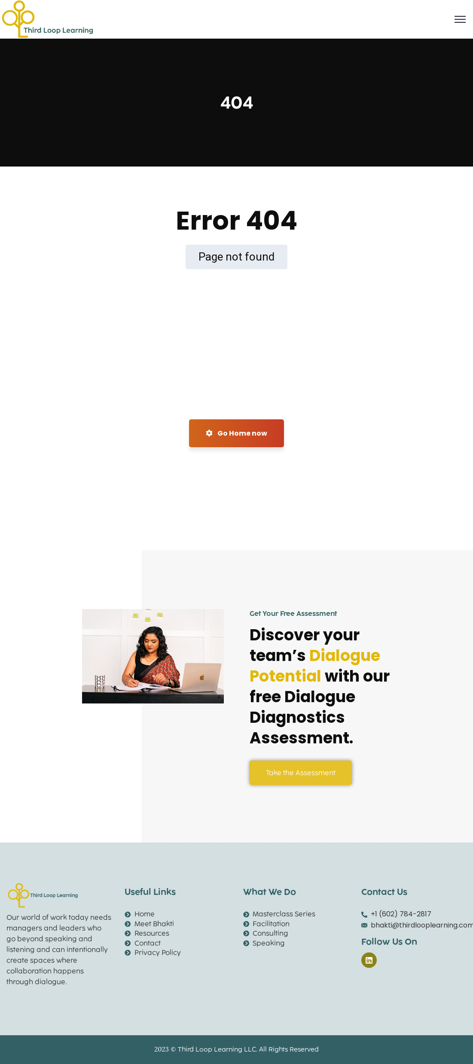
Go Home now (236, 433)
